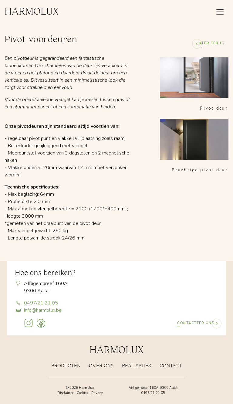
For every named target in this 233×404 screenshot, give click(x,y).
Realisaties (136, 365)
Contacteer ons (195, 323)
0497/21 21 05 (41, 303)
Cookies (82, 393)
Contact (171, 365)
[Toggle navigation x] (219, 12)
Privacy (97, 393)
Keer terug (212, 43)
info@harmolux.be (43, 310)
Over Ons (101, 365)
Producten (65, 365)
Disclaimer (65, 393)
